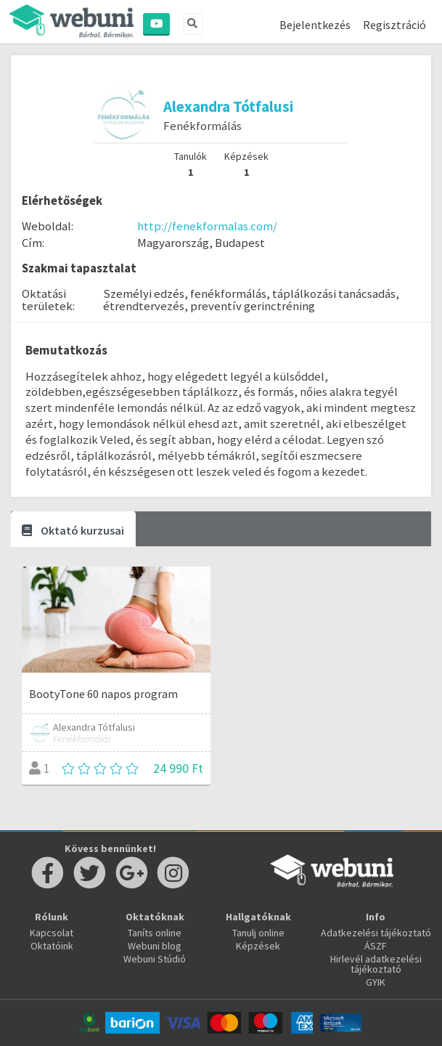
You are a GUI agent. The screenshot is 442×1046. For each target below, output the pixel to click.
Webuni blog (154, 945)
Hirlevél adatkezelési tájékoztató (376, 964)
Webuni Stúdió (154, 958)
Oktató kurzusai (73, 530)
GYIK (375, 982)
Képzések (258, 945)
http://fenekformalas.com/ (207, 226)
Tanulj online (258, 932)
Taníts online (154, 932)
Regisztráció (394, 24)
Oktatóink (51, 945)
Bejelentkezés (315, 24)
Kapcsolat (51, 932)
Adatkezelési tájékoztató (376, 932)
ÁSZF (375, 945)
